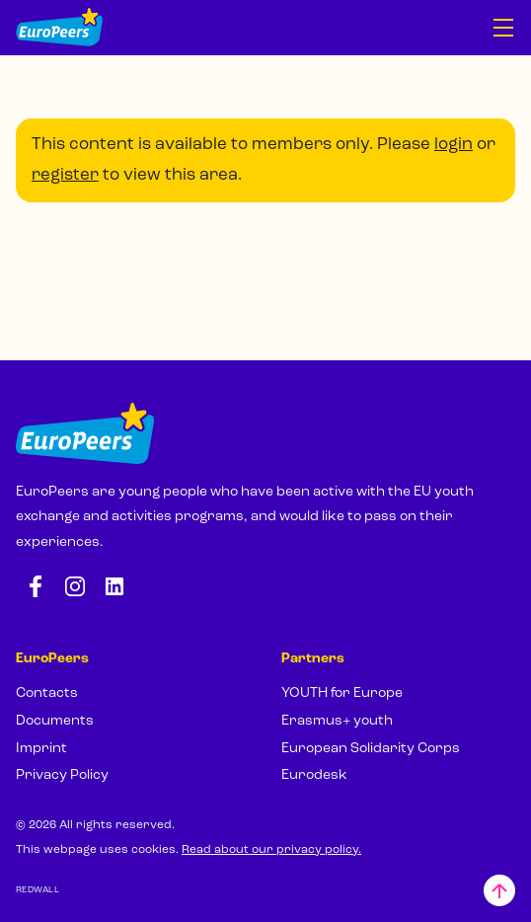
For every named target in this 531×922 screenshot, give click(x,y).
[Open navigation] (503, 27)
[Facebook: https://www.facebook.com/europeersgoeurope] (35, 586)
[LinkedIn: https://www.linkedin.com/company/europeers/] (114, 586)
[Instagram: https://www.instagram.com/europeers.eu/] (75, 586)
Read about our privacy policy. (271, 850)
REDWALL (37, 889)
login (453, 144)
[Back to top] (499, 890)
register (65, 175)
